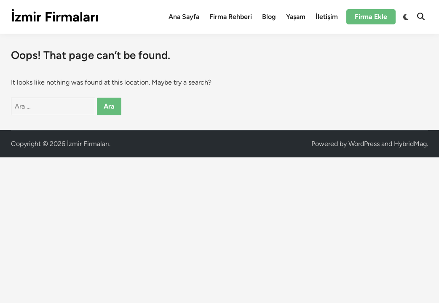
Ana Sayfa (184, 17)
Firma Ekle (371, 17)
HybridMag (410, 144)
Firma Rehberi (230, 17)
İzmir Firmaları (55, 17)
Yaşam (295, 17)
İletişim (327, 17)
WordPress (364, 144)
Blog (269, 17)
